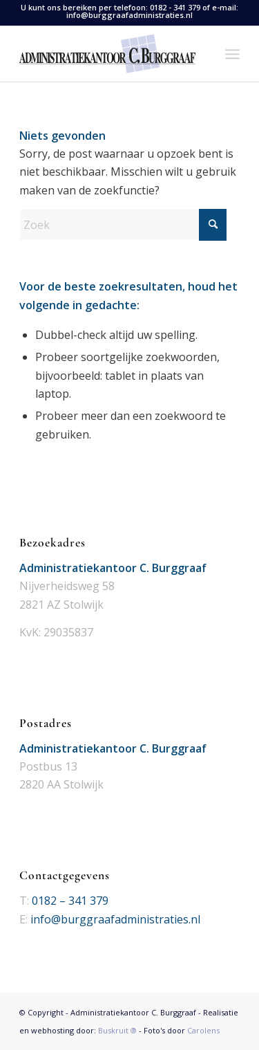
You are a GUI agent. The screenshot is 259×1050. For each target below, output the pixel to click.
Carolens (203, 1030)
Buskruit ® (117, 1030)
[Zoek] (123, 225)
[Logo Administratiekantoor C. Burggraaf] (107, 54)
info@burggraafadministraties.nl (129, 15)
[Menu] (232, 54)
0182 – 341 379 (70, 900)
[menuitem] (232, 54)
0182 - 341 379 (175, 7)
